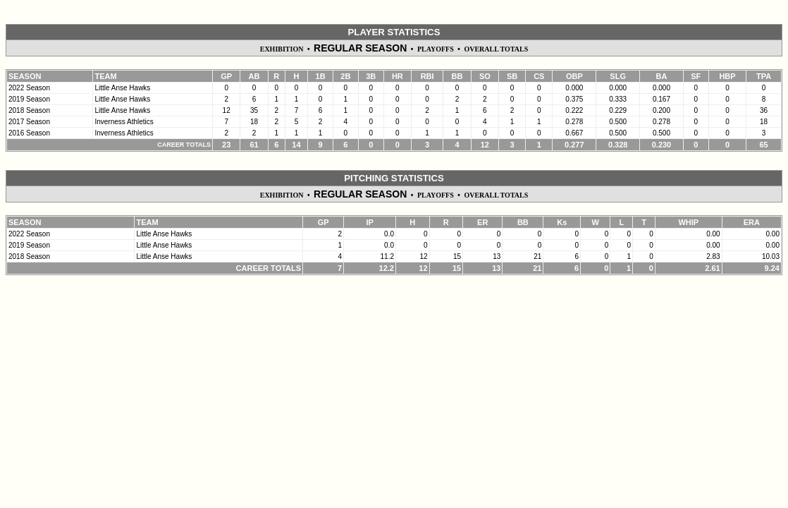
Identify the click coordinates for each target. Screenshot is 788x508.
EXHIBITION (282, 49)
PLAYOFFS (435, 49)
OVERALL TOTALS (496, 49)
